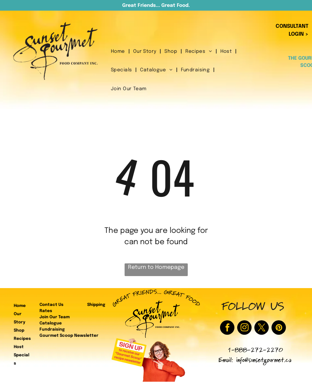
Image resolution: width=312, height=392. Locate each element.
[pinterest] (278, 328)
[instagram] (244, 328)
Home (20, 306)
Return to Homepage (156, 267)
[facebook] (227, 328)
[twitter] (261, 328)
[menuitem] (118, 51)
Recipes (22, 339)
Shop (19, 331)
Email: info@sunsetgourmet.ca (255, 361)
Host (19, 347)
